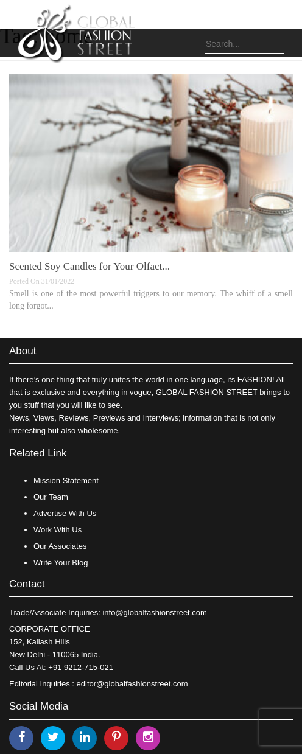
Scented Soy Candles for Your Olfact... (89, 266)
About (22, 351)
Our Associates (59, 546)
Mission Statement (66, 480)
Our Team (50, 496)
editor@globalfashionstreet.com (132, 683)
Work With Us (57, 529)
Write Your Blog (60, 562)
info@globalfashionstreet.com (154, 612)
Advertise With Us (64, 513)
